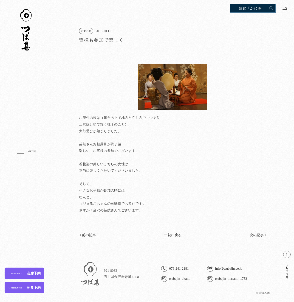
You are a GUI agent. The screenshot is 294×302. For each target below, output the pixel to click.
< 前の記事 (87, 235)
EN (285, 8)
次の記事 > (258, 235)
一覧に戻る (173, 235)
